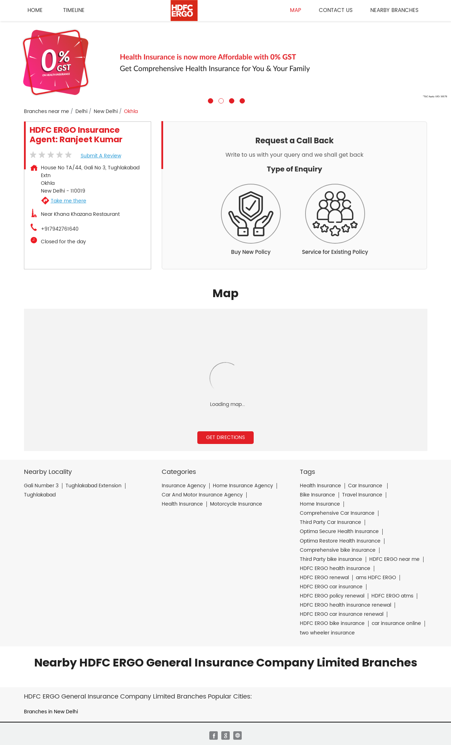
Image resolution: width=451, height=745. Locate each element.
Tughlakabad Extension (94, 486)
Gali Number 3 (41, 486)
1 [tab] (209, 100)
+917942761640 (60, 229)
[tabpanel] (225, 62)
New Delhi (106, 111)
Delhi (81, 111)
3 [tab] (231, 100)
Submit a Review (101, 156)
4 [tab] (241, 100)
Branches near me (46, 111)
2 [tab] (220, 100)
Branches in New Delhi (51, 712)
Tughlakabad (40, 495)
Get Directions (225, 437)
